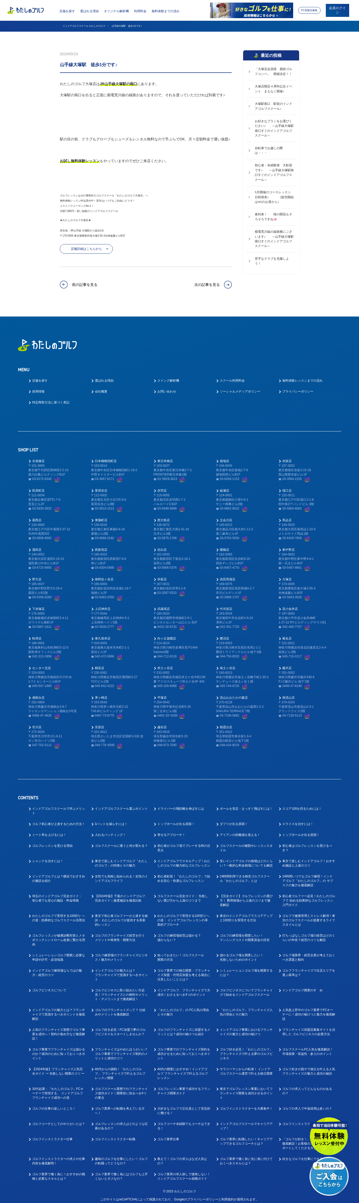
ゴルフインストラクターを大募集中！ (246, 1104)
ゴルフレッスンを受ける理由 (52, 842)
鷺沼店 (224, 634)
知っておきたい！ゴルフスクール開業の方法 (180, 954)
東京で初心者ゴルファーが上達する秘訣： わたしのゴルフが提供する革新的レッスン (121, 916)
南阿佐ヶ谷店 (104, 575)
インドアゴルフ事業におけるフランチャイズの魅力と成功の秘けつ (246, 1028)
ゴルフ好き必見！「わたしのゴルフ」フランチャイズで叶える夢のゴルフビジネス (246, 1050)
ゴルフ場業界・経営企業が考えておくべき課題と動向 (308, 954)
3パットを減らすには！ (111, 820)
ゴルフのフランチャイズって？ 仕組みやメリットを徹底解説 (120, 1008)
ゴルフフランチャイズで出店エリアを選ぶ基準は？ (308, 969)
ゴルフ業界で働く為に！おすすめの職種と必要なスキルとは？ (58, 1172)
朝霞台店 (226, 723)
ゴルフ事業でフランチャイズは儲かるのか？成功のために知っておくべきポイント (58, 1050)
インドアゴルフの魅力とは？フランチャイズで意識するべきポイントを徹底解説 (58, 1010)
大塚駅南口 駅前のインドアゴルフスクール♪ (273, 106)
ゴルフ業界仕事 (168, 1135)
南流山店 (288, 694)
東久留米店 (102, 634)
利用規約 (227, 1195)
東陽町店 (101, 516)
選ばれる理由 (89, 11)
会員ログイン (337, 10)
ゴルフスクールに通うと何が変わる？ (121, 842)
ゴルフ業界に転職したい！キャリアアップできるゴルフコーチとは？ (246, 1137)
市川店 (36, 723)
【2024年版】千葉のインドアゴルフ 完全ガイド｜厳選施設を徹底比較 (120, 894)
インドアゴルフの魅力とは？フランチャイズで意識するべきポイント (121, 971)
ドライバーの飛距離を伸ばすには (180, 805)
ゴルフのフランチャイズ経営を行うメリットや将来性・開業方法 (120, 934)
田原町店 (38, 487)
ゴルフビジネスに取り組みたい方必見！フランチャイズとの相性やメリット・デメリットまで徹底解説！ (121, 991)
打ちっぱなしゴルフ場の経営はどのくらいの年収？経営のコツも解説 (308, 934)
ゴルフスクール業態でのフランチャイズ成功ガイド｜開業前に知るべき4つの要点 (121, 1089)
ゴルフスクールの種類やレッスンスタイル (246, 844)
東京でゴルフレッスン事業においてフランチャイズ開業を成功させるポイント (246, 1089)
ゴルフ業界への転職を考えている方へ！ (120, 1107)
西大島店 (163, 516)
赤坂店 (287, 457)
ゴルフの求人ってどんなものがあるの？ (307, 1087)
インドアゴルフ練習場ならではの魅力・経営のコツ (57, 969)
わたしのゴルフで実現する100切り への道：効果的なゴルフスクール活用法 (58, 914)
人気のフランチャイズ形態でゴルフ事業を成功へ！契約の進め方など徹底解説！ (58, 1030)
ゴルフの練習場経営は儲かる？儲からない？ (179, 934)
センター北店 (41, 664)
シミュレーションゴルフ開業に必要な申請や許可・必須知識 (58, 954)
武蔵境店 (163, 605)
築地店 (224, 457)
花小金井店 (290, 605)
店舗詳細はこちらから (86, 248)
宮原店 (99, 723)
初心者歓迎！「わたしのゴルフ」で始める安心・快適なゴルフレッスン (183, 875)
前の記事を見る (84, 285)
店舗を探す (67, 11)
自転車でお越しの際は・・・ (269, 150)
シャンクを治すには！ (47, 857)
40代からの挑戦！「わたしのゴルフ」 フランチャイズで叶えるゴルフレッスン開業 (120, 1069)
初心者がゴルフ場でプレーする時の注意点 (183, 844)
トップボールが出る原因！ (176, 820)
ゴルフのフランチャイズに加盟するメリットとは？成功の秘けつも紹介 (183, 1028)
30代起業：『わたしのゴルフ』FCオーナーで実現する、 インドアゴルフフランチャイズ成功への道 (57, 1089)
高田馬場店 (227, 575)
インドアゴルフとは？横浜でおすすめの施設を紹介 (58, 875)
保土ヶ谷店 (227, 664)
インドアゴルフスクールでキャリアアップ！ (246, 1122)
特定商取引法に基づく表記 (50, 398)
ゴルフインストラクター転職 (115, 1135)
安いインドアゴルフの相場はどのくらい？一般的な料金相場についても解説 (246, 859)
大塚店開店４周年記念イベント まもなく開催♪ (273, 89)
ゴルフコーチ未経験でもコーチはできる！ (183, 1122)
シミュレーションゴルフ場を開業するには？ (246, 969)
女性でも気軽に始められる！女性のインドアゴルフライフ (121, 875)
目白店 (162, 546)
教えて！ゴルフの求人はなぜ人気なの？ (182, 1157)
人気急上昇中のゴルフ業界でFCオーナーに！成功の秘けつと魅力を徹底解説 (308, 1010)
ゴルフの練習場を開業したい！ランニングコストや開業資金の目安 (245, 934)
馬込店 (287, 516)
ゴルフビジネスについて (49, 986)
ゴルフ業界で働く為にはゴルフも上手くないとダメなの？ (121, 1172)
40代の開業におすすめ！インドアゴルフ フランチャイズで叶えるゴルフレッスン (182, 1069)
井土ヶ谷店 (165, 664)
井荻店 (162, 575)
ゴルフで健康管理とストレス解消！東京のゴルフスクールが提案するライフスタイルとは (308, 916)
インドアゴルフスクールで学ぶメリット (58, 807)
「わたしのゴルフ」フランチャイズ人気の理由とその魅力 (246, 1008)
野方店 (36, 575)
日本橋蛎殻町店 (106, 457)
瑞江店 (287, 487)
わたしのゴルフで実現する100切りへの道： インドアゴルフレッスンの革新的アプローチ (183, 916)
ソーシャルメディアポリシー (240, 387)
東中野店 (288, 546)
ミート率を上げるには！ (49, 831)
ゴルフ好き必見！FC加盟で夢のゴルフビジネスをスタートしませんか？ (120, 1028)
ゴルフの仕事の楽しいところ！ (54, 1104)
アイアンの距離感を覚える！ (240, 831)
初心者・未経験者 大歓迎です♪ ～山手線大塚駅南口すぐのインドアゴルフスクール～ (274, 172)
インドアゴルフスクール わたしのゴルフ (84, 26)
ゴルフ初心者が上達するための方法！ (58, 820)
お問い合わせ (166, 387)
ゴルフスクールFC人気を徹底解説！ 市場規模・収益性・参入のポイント (307, 1048)
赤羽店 (162, 487)
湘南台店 (38, 694)
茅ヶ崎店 (101, 694)
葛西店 (36, 516)
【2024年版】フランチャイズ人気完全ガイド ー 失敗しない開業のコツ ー (58, 1067)
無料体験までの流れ (166, 11)
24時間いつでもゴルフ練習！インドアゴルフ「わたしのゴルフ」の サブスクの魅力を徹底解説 (307, 877)
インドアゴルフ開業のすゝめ (302, 986)
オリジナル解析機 (116, 11)
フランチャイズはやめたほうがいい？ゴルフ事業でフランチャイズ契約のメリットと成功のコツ (121, 1050)
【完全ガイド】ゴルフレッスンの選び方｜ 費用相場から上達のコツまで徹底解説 (246, 896)
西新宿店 (101, 546)
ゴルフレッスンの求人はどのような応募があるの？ (121, 1122)
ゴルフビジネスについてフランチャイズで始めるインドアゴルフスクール (246, 989)
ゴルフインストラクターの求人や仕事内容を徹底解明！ (58, 1157)
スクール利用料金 (232, 377)
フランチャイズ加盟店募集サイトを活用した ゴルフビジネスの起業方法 (308, 1028)
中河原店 (226, 605)
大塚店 (287, 575)
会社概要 (101, 387)
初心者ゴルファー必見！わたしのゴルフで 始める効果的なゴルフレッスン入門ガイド (308, 896)
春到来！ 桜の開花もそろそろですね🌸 (273, 217)
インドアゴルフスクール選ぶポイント (121, 805)
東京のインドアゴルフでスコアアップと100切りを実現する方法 (246, 914)
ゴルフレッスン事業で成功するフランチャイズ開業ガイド (183, 1087)
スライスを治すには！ (297, 820)
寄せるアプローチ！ (171, 831)
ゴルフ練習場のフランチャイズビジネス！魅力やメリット (121, 954)
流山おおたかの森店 (234, 694)
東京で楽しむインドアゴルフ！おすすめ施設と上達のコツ (308, 859)
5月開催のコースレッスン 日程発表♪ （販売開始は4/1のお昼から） (274, 197)
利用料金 (140, 11)
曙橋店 (224, 546)
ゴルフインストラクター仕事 (52, 1135)
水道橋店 (38, 457)
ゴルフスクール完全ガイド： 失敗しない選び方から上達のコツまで (182, 894)
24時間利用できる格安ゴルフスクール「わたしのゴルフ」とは (245, 875)
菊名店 (287, 634)
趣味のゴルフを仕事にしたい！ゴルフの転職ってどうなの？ (121, 1157)
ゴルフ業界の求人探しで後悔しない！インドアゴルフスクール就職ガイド (183, 1172)
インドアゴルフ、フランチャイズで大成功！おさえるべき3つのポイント (183, 989)
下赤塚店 (38, 605)
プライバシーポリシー (297, 387)
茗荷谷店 (101, 487)
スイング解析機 (168, 377)
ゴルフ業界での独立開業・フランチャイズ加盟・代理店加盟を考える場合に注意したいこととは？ (183, 971)
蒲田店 (36, 546)
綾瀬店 (224, 487)
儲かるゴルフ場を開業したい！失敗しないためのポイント (241, 954)
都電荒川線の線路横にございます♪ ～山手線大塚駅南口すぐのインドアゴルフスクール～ (274, 239)
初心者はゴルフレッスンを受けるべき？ (307, 844)
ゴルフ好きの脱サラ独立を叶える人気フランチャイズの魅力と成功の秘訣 (308, 1067)
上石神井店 (102, 605)
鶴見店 (99, 664)
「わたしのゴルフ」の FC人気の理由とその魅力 (183, 1008)
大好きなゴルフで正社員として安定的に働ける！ (183, 1107)
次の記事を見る (207, 285)
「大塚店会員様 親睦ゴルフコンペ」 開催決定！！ (273, 71)
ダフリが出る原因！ (234, 820)
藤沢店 (287, 664)
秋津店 (36, 634)
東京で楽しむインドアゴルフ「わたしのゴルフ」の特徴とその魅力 (121, 859)
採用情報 (38, 387)
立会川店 (226, 516)
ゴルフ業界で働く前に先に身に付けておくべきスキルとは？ (246, 1157)
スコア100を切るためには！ (302, 805)
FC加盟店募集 (309, 10)
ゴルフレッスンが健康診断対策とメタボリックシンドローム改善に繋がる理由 (58, 936)
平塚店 (162, 694)
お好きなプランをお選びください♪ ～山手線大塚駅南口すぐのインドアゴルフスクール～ (274, 128)
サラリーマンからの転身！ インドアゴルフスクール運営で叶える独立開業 (246, 1067)
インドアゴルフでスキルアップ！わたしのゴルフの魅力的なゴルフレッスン (183, 859)
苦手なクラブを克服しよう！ (272, 261)
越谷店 (162, 723)
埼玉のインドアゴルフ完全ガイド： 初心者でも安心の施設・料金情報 (57, 894)
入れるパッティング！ (110, 831)
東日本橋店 (165, 457)
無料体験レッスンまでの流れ (302, 377)
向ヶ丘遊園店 (166, 634)
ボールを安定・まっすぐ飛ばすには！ (246, 805)
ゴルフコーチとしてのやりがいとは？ (58, 1120)
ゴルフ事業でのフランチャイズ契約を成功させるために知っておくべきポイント (183, 1050)
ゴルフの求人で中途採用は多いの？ (307, 1104)
